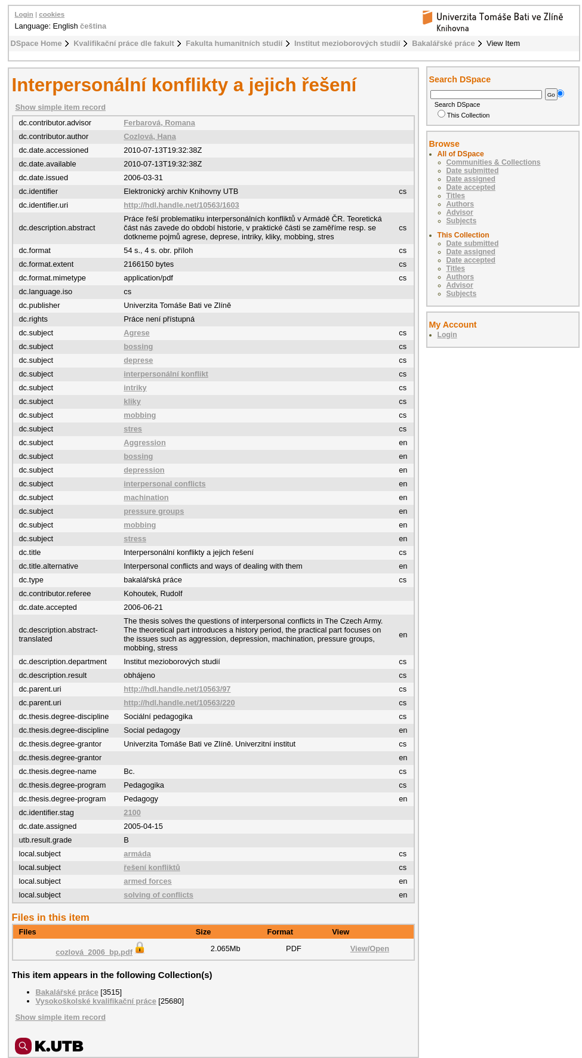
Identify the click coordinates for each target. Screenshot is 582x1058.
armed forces (147, 881)
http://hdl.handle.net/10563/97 (177, 688)
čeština (93, 25)
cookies (51, 14)
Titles (456, 196)
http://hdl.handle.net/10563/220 (179, 702)
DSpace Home (36, 43)
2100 (132, 812)
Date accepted (470, 187)
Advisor (459, 212)
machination (146, 497)
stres (133, 428)
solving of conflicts (158, 894)
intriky (135, 387)
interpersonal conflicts (164, 483)
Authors (460, 204)
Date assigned (470, 179)
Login (24, 14)
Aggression (144, 442)
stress (135, 538)
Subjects (461, 221)
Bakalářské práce (443, 43)
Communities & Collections (493, 162)
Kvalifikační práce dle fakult (123, 43)
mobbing (140, 415)
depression (144, 469)
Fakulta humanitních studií (234, 43)
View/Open (369, 948)
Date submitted (472, 170)
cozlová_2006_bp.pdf (101, 952)
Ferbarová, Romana (159, 122)
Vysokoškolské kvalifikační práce (96, 1001)
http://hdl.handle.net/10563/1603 (181, 205)
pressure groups (154, 511)
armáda (137, 853)
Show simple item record (61, 107)
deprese (138, 360)
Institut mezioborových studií (347, 43)
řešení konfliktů (152, 867)
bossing (138, 346)
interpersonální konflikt (166, 373)
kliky (132, 401)
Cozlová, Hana (149, 136)
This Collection (464, 115)
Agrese (136, 332)
